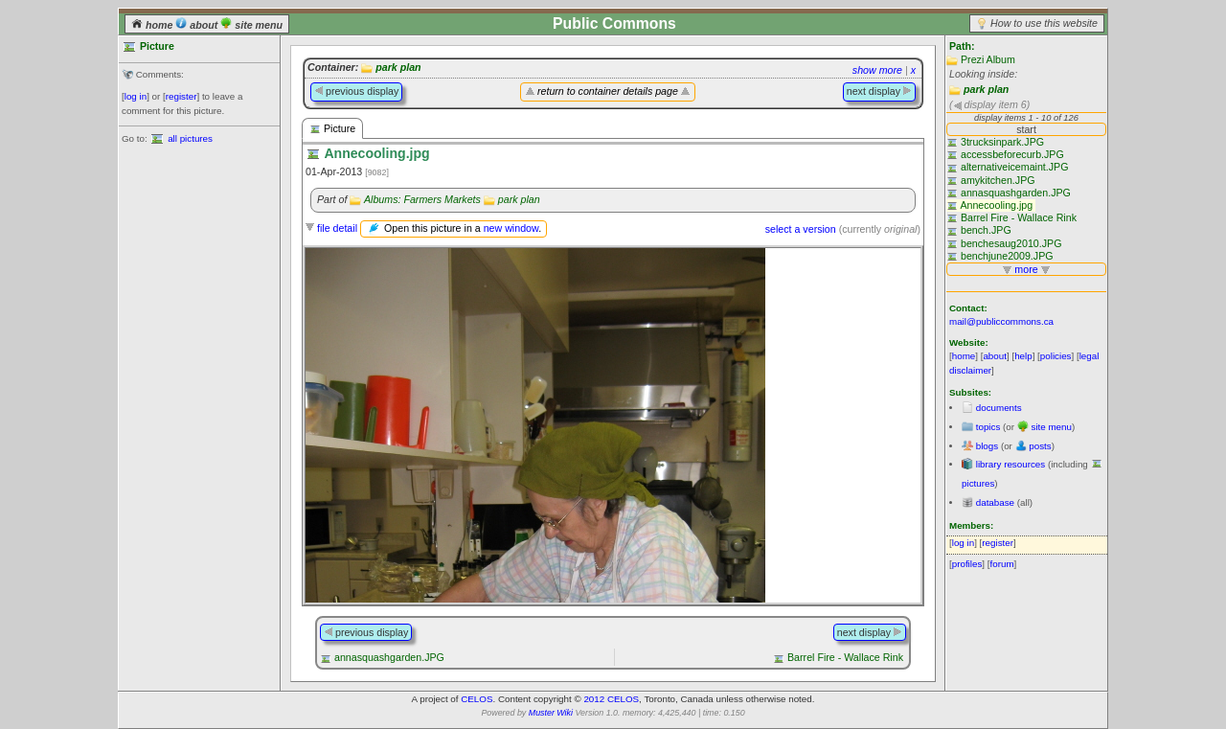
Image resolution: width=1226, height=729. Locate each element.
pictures (978, 483)
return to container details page (608, 91)
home (153, 25)
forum (1002, 563)
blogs (987, 446)
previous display (356, 91)
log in (136, 96)
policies (1056, 356)
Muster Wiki (551, 713)
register (181, 96)
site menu (251, 25)
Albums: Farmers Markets (422, 199)
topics (988, 426)
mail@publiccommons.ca (1001, 321)
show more (877, 70)
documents (999, 407)
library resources (1010, 464)
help (1023, 356)
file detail (337, 228)
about (197, 25)
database (995, 502)
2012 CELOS (611, 699)
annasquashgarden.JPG (389, 657)
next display (879, 91)
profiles (967, 563)
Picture (332, 129)
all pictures (190, 138)
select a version (800, 229)
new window (511, 228)
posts (1040, 446)
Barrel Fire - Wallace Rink (845, 657)
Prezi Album (988, 59)
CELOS (476, 699)
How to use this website (1044, 23)
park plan (986, 89)
